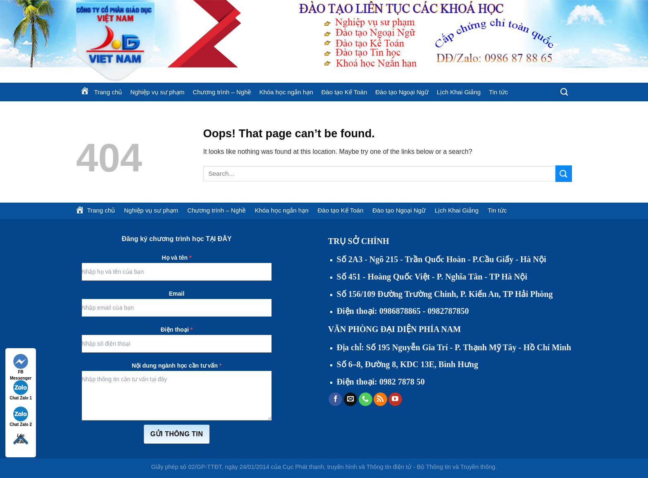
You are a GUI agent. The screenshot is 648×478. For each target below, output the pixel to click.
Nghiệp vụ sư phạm (157, 92)
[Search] (564, 92)
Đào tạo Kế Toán (344, 92)
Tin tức (498, 92)
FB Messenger (20, 364)
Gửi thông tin (176, 433)
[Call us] (365, 399)
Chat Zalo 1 (21, 390)
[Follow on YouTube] (395, 399)
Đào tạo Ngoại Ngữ (402, 92)
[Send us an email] (350, 399)
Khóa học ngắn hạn (286, 92)
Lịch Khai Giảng (459, 92)
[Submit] (563, 173)
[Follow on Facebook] (335, 399)
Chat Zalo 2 (21, 416)
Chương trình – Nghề (222, 92)
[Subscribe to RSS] (380, 399)
